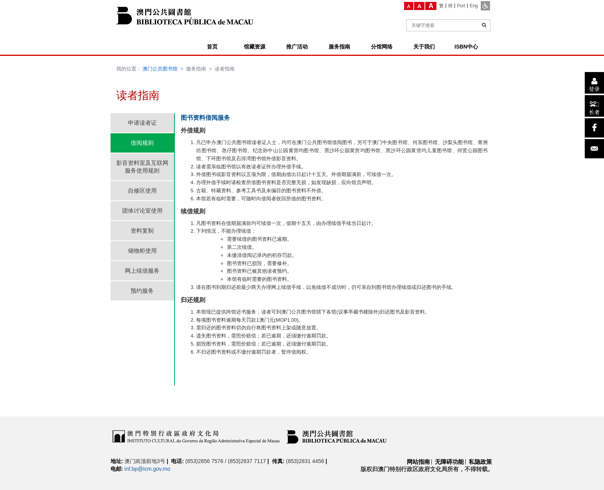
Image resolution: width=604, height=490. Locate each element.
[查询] (484, 25)
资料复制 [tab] (142, 230)
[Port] (461, 5)
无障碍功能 (449, 461)
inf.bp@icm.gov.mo (147, 469)
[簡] (450, 5)
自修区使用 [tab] (142, 190)
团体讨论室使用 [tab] (142, 210)
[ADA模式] (485, 5)
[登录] (594, 83)
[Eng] (474, 5)
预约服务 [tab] (142, 290)
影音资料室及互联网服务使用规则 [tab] (142, 166)
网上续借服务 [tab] (142, 270)
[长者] (594, 106)
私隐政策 (480, 461)
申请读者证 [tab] (142, 122)
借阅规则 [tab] (142, 142)
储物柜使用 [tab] (142, 250)
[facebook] (594, 128)
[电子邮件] (594, 148)
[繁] (441, 5)
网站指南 (418, 461)
